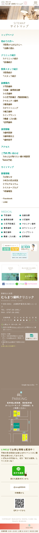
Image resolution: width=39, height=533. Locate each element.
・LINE (4, 202)
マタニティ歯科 (29, 224)
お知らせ (12, 338)
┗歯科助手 (7, 140)
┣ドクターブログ (10, 188)
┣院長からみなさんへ (12, 45)
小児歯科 (26, 220)
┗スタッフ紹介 (9, 76)
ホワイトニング (29, 228)
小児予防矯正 (9, 224)
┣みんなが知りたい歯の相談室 (16, 156)
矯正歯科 (7, 232)
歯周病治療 (8, 220)
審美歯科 (7, 228)
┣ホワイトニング (10, 108)
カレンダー (17, 327)
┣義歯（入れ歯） (10, 119)
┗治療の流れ (8, 48)
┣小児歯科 (7, 94)
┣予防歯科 (7, 86)
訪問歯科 (26, 236)
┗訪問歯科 (7, 122)
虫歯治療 (26, 215)
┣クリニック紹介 (10, 58)
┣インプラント (9, 115)
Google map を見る (30, 385)
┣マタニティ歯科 (10, 101)
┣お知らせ (7, 177)
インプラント (28, 232)
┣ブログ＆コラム (10, 184)
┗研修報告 (7, 191)
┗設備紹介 (7, 62)
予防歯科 (7, 215)
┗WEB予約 (7, 160)
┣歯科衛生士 (8, 136)
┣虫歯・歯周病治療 (11, 90)
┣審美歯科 (7, 104)
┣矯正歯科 (7, 111)
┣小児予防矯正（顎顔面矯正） (16, 97)
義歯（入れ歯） (10, 236)
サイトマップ (7, 167)
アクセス (5, 146)
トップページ (7, 35)
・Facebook (6, 198)
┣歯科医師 (7, 133)
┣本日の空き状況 (10, 180)
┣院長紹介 (7, 72)
